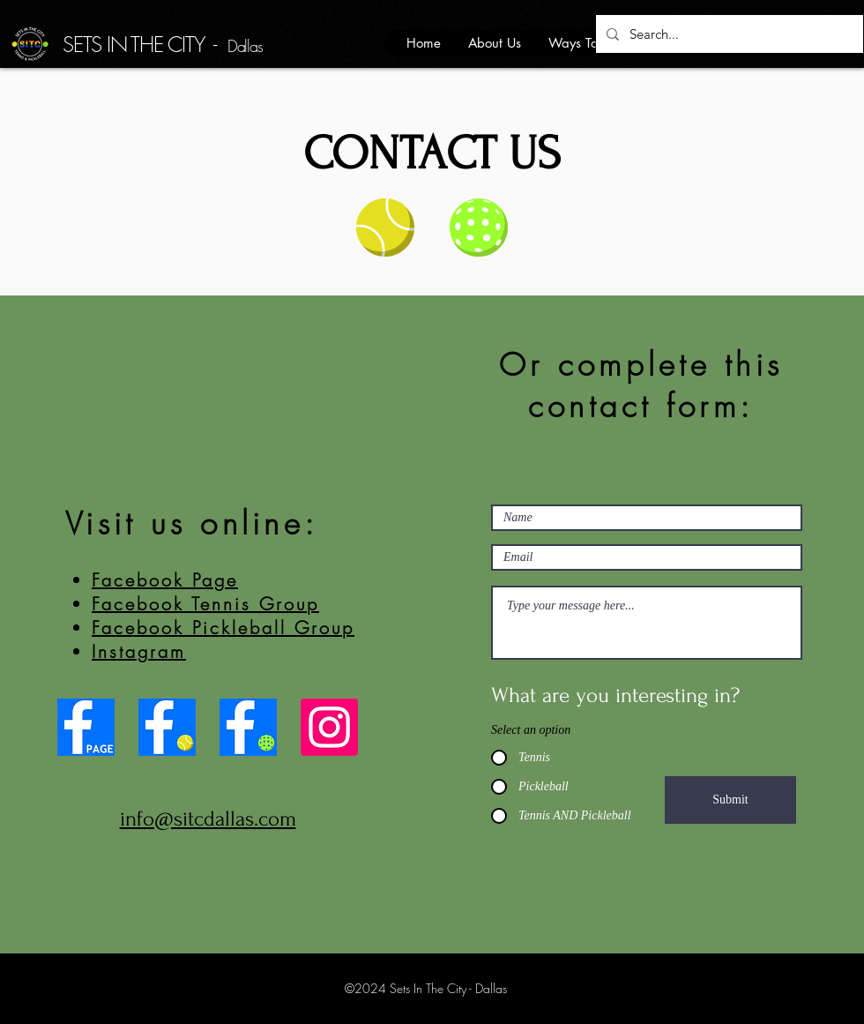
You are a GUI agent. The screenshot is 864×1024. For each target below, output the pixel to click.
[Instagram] (329, 727)
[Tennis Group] (167, 727)
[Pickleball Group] (248, 727)
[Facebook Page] (86, 727)
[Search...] (727, 34)
